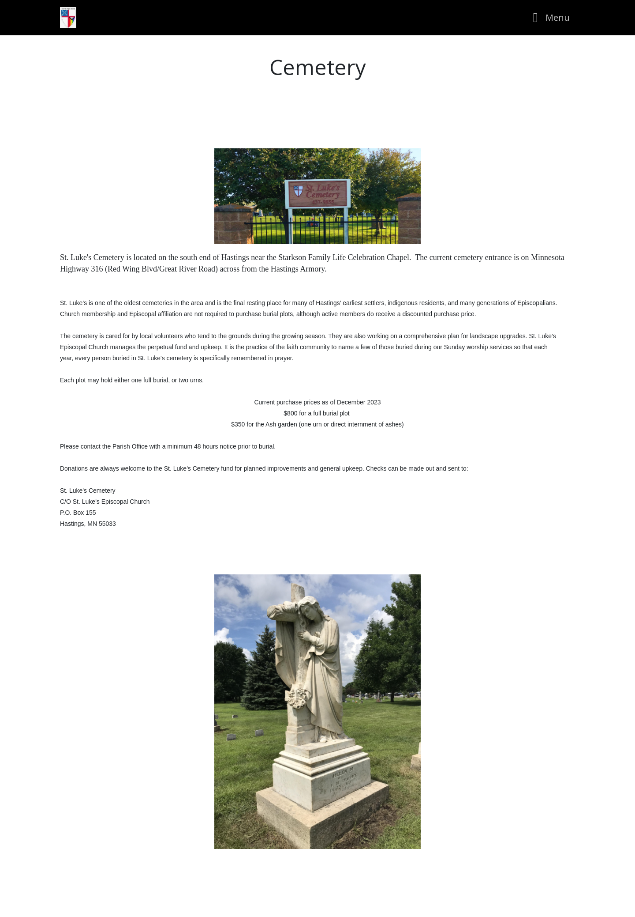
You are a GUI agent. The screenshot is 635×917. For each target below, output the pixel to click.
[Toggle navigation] (548, 17)
